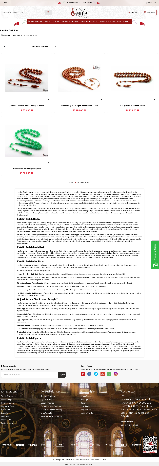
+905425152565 (129, 425)
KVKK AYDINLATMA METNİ (51, 416)
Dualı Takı (5, 416)
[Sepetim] (150, 12)
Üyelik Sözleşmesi (48, 399)
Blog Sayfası (86, 409)
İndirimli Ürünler (87, 412)
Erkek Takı (5, 412)
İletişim (5, 3)
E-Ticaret (72, 464)
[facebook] (90, 374)
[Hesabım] (132, 12)
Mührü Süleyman (70, 21)
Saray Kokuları (107, 21)
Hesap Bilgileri (86, 396)
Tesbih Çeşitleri (89, 21)
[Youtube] (105, 374)
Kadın (56, 21)
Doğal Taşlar (6, 419)
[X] (98, 374)
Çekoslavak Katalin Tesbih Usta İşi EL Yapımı (26, 105)
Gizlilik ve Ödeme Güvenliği (51, 409)
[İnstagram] (120, 374)
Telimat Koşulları (48, 396)
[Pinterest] (83, 374)
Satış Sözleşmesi (47, 402)
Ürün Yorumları (47, 412)
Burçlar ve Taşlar (8, 406)
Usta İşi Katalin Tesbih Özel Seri (132, 105)
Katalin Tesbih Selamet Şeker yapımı (26, 168)
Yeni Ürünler (86, 406)
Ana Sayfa (85, 399)
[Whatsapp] (113, 374)
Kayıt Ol (62, 375)
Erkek (48, 21)
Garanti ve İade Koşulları (51, 406)
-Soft (66, 464)
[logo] (79, 12)
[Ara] (48, 12)
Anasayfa (5, 35)
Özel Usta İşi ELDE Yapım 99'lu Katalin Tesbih (79, 105)
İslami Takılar (35, 21)
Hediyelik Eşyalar (8, 402)
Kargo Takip (151, 3)
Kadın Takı (5, 409)
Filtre (6, 46)
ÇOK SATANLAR (124, 21)
